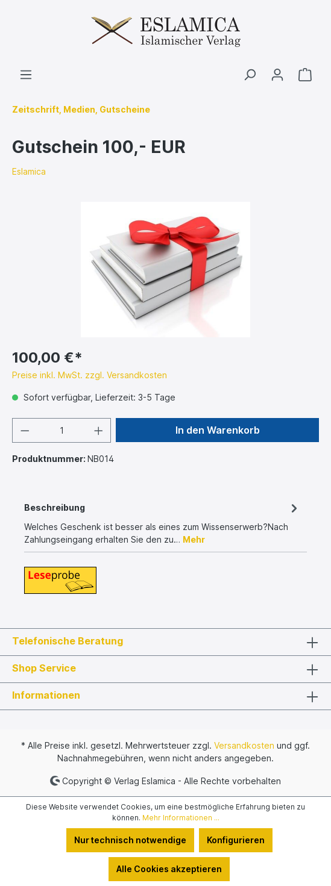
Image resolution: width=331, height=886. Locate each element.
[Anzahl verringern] (24, 430)
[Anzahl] (62, 430)
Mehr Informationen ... (180, 817)
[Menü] (26, 74)
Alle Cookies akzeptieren (169, 869)
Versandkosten (244, 745)
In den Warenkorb (217, 430)
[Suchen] (249, 74)
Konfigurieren (236, 840)
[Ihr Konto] (277, 74)
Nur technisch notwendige (130, 840)
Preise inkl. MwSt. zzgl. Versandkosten (89, 375)
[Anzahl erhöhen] (99, 430)
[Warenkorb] (305, 74)
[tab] (162, 522)
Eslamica (29, 171)
